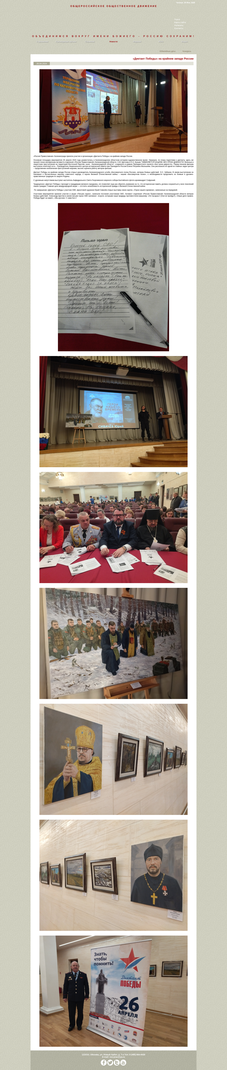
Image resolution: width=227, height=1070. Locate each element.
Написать (178, 25)
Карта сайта (180, 22)
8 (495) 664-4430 (137, 1054)
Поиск (177, 19)
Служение (90, 41)
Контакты (178, 28)
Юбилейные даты (167, 51)
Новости (113, 41)
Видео (185, 41)
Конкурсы (187, 51)
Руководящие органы (66, 41)
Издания (137, 41)
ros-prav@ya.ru (117, 1057)
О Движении (42, 41)
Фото (161, 41)
